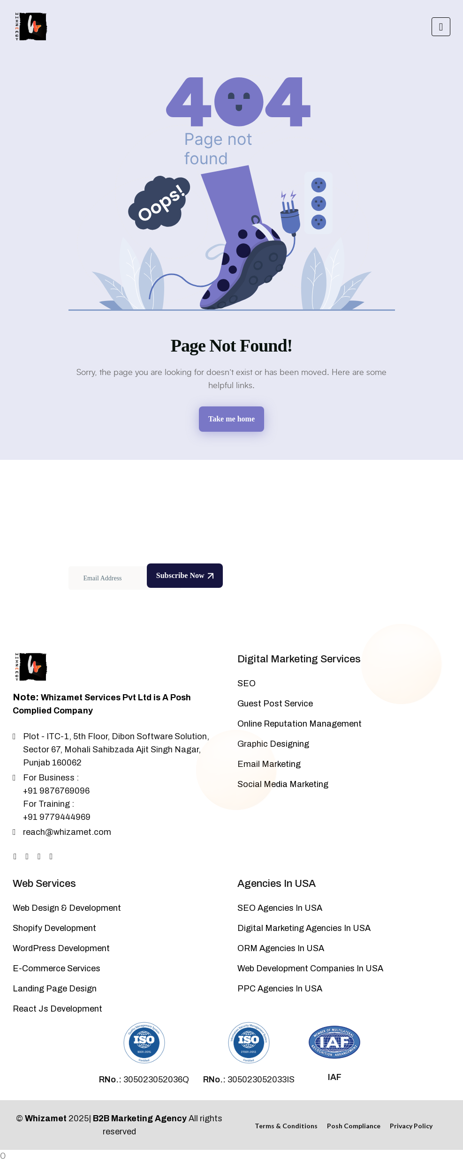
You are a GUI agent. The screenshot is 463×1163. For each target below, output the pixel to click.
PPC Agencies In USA (279, 988)
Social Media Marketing (282, 784)
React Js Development (57, 1008)
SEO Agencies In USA (279, 908)
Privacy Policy (411, 1126)
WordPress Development (61, 948)
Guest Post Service (275, 703)
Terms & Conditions (286, 1126)
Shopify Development (54, 928)
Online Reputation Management (299, 723)
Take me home (231, 419)
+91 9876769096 (56, 790)
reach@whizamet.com (67, 832)
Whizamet (46, 1118)
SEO (246, 683)
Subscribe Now (184, 575)
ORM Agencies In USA (280, 948)
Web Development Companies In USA (310, 968)
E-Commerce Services (56, 968)
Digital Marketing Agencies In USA (304, 928)
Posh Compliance (353, 1126)
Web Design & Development (67, 908)
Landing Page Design (55, 988)
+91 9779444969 (57, 817)
